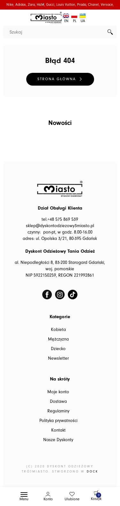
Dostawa (58, 401)
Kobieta (58, 329)
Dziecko (58, 348)
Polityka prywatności (58, 420)
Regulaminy (58, 411)
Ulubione (72, 499)
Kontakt (58, 430)
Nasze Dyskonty (58, 439)
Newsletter (58, 358)
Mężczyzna (58, 339)
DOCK (92, 471)
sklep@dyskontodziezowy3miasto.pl (60, 225)
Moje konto (58, 392)
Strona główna (56, 79)
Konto (48, 499)
